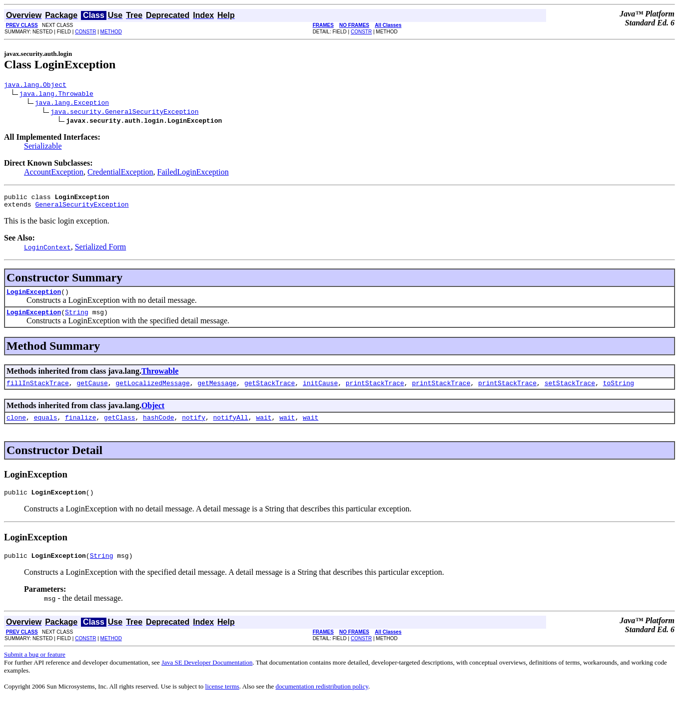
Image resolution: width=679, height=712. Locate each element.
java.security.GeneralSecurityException (124, 112)
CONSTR (85, 31)
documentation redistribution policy (321, 700)
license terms (222, 700)
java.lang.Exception (72, 103)
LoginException (33, 297)
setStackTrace (570, 391)
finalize (80, 427)
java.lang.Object (35, 85)
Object (152, 414)
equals (45, 427)
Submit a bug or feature (34, 668)
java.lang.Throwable (56, 94)
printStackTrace (375, 391)
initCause (320, 391)
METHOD (111, 31)
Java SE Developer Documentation (206, 676)
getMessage (216, 391)
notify (193, 427)
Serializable (43, 147)
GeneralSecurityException (81, 208)
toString (618, 391)
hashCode (158, 427)
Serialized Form (100, 251)
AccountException (53, 173)
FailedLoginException (193, 173)
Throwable (159, 378)
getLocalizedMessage (152, 391)
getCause (91, 391)
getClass (119, 427)
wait (263, 427)
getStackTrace (269, 391)
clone (16, 427)
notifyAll (230, 427)
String (76, 319)
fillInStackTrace (37, 391)
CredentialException (120, 173)
